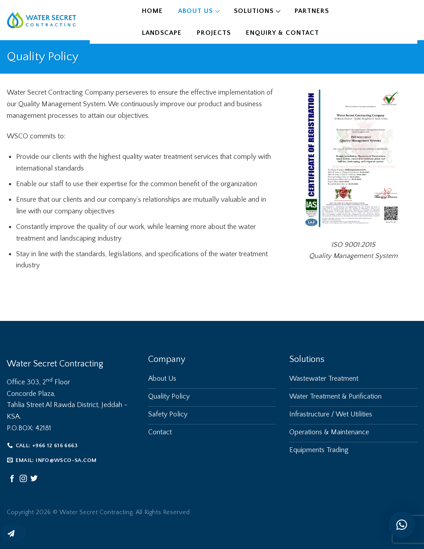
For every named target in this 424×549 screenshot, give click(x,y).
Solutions (254, 11)
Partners (312, 11)
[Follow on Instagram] (23, 479)
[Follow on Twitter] (33, 479)
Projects (214, 33)
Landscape (162, 33)
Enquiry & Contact (282, 33)
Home (152, 11)
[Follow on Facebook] (12, 479)
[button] (401, 525)
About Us (195, 11)
